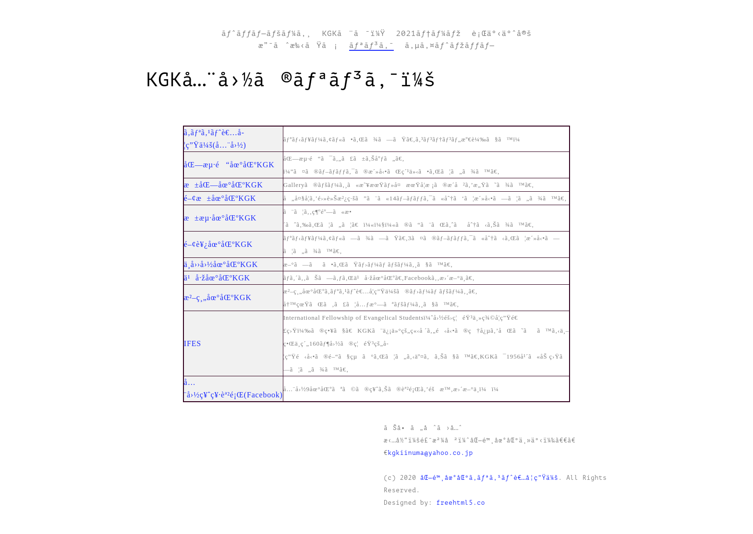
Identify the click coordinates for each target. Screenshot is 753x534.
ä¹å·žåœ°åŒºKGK (217, 278)
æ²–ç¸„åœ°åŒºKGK (218, 297)
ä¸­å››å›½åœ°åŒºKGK (221, 264)
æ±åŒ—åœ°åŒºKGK (223, 185)
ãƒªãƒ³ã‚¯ (371, 45)
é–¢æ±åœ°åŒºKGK (220, 198)
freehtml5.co (461, 502)
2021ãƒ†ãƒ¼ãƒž (428, 33)
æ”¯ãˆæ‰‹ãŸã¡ (298, 45)
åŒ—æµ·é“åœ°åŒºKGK (229, 165)
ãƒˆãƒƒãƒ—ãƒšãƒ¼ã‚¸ (266, 33)
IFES (192, 343)
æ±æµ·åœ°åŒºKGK (220, 218)
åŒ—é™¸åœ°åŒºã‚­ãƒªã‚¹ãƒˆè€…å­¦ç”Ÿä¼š (489, 478)
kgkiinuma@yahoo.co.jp (430, 453)
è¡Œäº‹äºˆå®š (502, 33)
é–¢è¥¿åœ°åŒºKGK (218, 244)
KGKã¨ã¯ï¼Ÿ (354, 33)
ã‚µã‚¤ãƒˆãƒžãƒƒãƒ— (450, 45)
